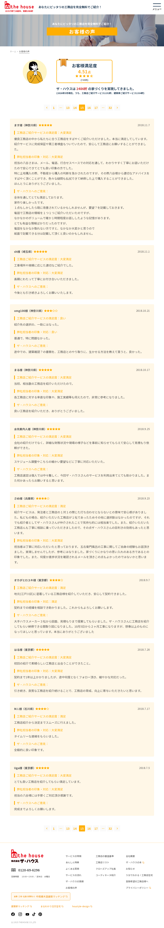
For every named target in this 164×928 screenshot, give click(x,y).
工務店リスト (102, 862)
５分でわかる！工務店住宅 (139, 875)
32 (110, 108)
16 (89, 108)
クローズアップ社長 (106, 868)
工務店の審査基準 (105, 856)
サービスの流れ (73, 875)
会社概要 (130, 856)
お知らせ (130, 868)
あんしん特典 (72, 862)
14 (75, 108)
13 (68, 108)
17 (96, 108)
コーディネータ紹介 (106, 875)
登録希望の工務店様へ (137, 881)
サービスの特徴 (73, 856)
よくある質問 (72, 868)
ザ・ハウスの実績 (75, 881)
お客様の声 (71, 887)
